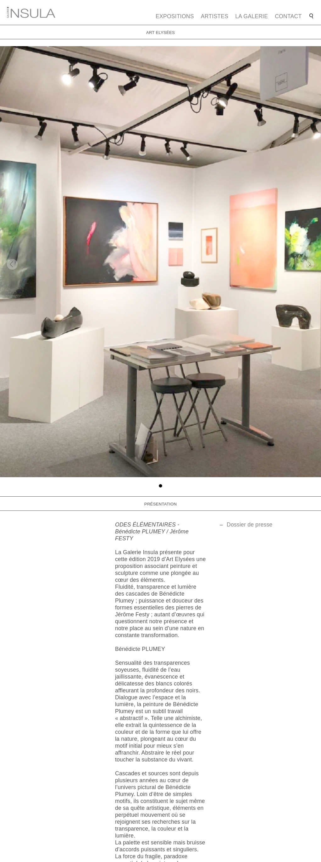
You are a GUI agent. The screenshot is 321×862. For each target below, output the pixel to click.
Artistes (214, 16)
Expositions (175, 16)
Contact (288, 16)
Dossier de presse (250, 524)
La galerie (251, 16)
